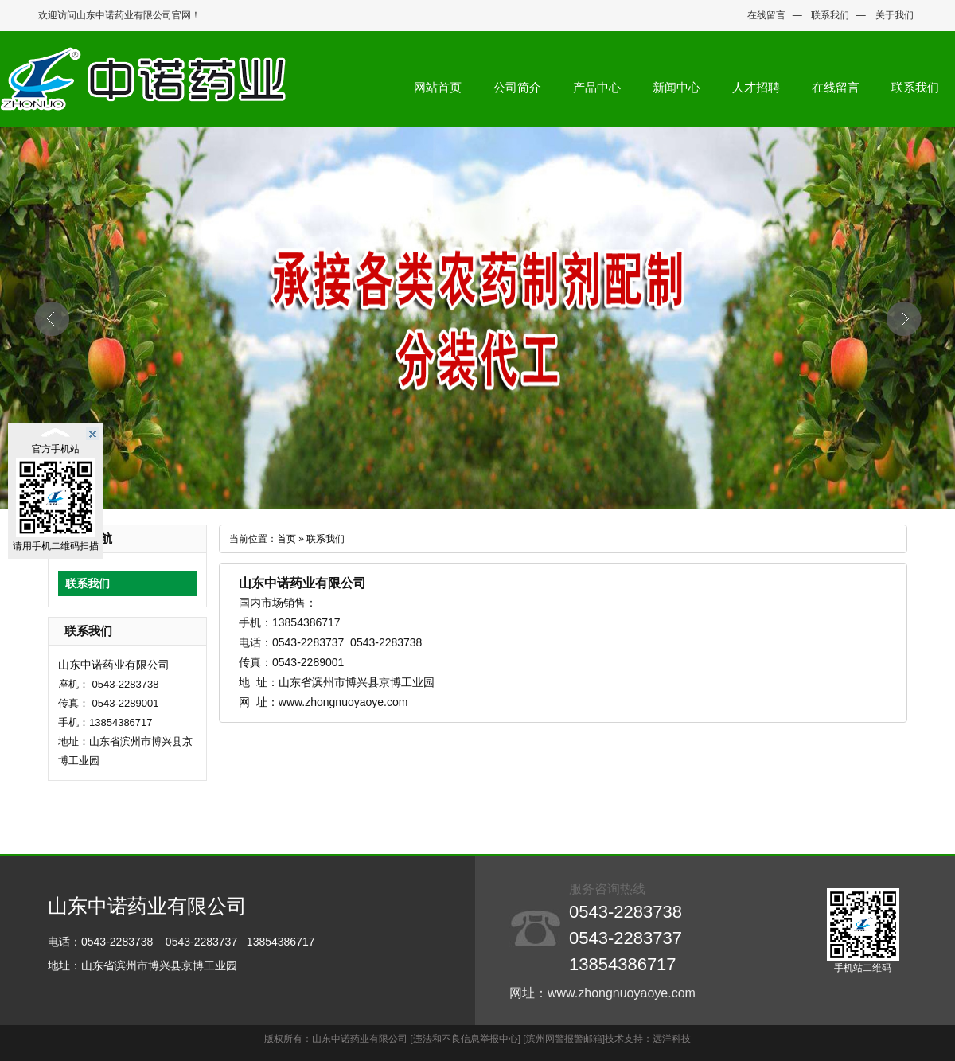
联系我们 (830, 15)
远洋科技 (672, 1038)
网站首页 (438, 87)
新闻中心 (676, 87)
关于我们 (894, 15)
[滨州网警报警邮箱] (564, 1038)
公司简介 (517, 87)
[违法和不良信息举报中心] (465, 1038)
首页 (286, 538)
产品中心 (597, 87)
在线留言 (766, 15)
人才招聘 (756, 87)
